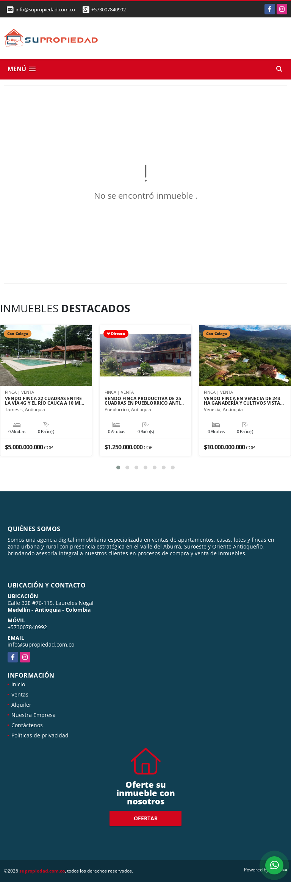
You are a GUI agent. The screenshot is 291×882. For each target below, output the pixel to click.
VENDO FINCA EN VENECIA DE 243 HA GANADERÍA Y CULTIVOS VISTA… (244, 400)
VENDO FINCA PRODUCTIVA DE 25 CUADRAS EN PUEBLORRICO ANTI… (144, 400)
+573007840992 (108, 9)
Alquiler (21, 704)
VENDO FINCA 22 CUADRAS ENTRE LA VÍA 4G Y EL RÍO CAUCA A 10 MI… (44, 400)
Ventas (19, 694)
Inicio (18, 684)
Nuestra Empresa (33, 714)
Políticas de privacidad (40, 735)
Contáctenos (27, 725)
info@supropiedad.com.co (41, 644)
